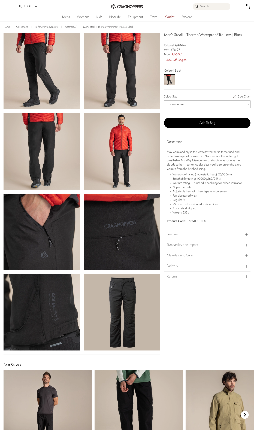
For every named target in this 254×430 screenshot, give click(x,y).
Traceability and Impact (182, 245)
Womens (83, 17)
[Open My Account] (238, 6)
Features (172, 234)
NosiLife (115, 17)
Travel (154, 17)
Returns (172, 276)
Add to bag (207, 123)
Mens (66, 17)
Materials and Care (180, 255)
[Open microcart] (247, 6)
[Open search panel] (212, 6)
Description (175, 142)
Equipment (135, 17)
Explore (187, 17)
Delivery (172, 266)
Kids (99, 17)
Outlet (169, 17)
